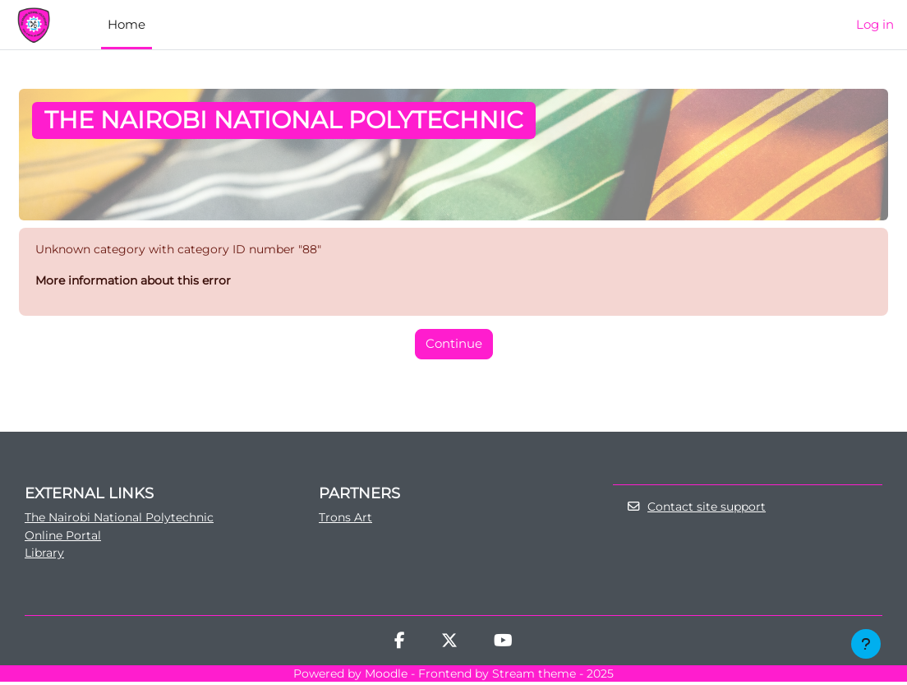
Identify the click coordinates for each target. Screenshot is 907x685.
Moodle (386, 676)
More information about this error (137, 281)
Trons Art (347, 518)
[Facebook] (399, 645)
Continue (454, 345)
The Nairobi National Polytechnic (125, 518)
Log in (875, 24)
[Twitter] (449, 645)
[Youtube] (503, 645)
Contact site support (699, 508)
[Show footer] (866, 644)
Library (46, 555)
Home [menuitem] (126, 24)
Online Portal (65, 537)
